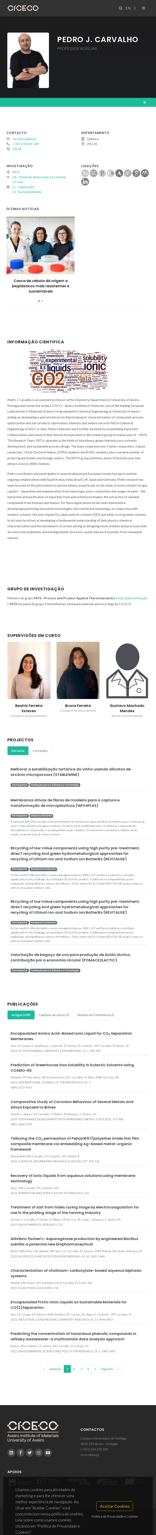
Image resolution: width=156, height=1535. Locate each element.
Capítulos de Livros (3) (54, 1015)
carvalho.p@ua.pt (24, 139)
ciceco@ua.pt (89, 1454)
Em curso (18, 750)
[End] (118, 1369)
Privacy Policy (77, 1524)
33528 (16, 149)
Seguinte (107, 1369)
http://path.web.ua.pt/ (132, 598)
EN (128, 8)
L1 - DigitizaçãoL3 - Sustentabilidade (26, 189)
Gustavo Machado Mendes (127, 708)
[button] (39, 301)
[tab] (18, 750)
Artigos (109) (21, 1015)
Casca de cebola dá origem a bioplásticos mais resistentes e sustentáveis (40, 286)
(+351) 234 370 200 (94, 1449)
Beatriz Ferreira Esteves (28, 708)
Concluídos (40, 750)
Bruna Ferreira (78, 705)
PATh (16, 172)
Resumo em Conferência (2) (95, 1015)
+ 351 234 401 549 (25, 144)
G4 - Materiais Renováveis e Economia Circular (39, 179)
